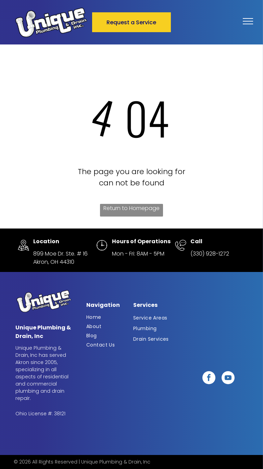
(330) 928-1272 (209, 254)
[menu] (248, 21)
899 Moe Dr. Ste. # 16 (60, 254)
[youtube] (228, 378)
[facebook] (208, 378)
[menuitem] (108, 317)
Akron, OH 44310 (53, 262)
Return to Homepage (131, 208)
